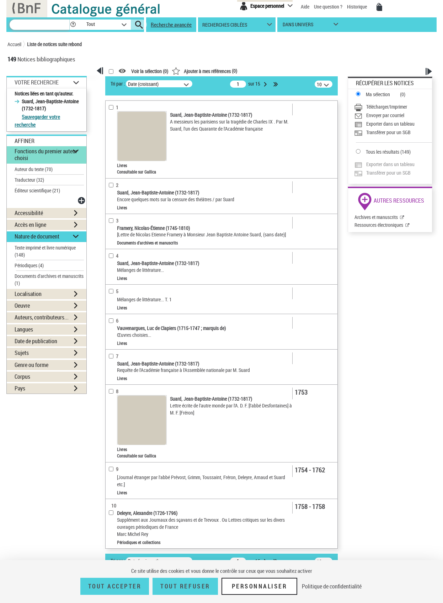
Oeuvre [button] (22, 305)
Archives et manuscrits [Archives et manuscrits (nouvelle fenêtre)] (376, 217)
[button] (73, 25)
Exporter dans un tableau (390, 123)
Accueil (14, 44)
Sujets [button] (22, 353)
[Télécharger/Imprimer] (393, 106)
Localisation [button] (28, 294)
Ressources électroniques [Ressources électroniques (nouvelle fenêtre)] (378, 224)
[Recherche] (39, 25)
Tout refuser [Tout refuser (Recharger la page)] (185, 586)
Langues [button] (24, 329)
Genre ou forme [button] (31, 365)
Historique (357, 6)
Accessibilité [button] (29, 213)
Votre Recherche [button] (37, 82)
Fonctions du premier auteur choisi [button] (46, 154)
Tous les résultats (382, 151)
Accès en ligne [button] (30, 225)
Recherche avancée (171, 24)
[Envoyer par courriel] (393, 115)
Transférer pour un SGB (388, 132)
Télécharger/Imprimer (386, 106)
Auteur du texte (34, 169)
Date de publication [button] (36, 341)
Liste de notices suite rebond (54, 44)
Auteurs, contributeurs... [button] (42, 317)
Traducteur (29, 179)
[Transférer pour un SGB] (393, 132)
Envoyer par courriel (385, 115)
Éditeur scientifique (37, 190)
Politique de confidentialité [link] (332, 586)
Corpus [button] (22, 376)
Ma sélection (378, 94)
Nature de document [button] (37, 236)
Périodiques (29, 265)
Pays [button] (20, 388)
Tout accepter (115, 586)
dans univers (298, 26)
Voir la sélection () (149, 71)
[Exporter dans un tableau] (393, 123)
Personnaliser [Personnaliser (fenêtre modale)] (259, 586)
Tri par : (118, 83)
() (204, 70)
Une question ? (328, 6)
